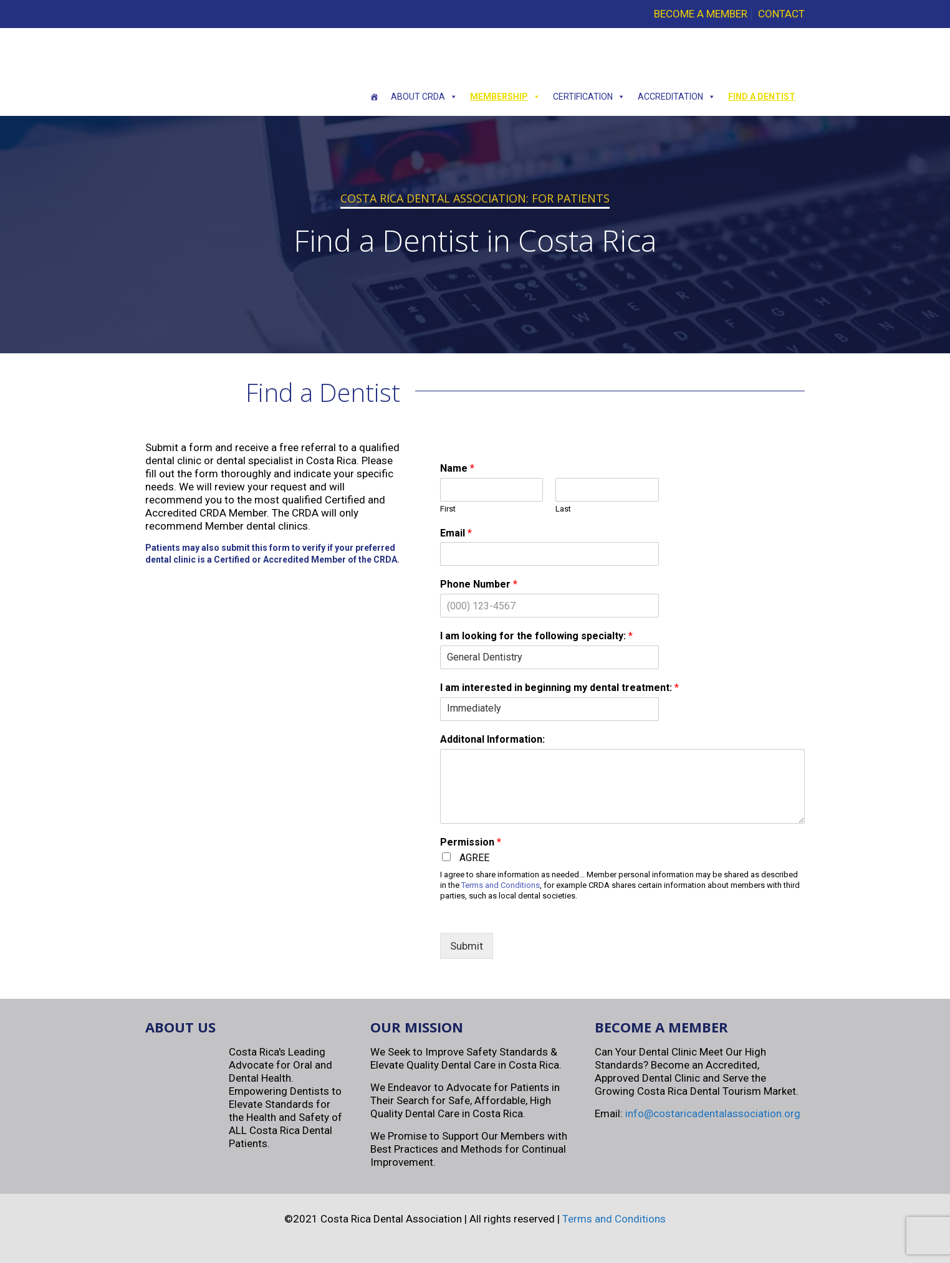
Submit (466, 946)
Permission (470, 842)
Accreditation (677, 96)
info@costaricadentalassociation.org (712, 1113)
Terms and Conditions (500, 885)
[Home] (374, 96)
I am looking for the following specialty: (536, 636)
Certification (589, 96)
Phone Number (478, 584)
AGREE (474, 858)
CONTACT (781, 13)
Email (456, 533)
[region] (475, 234)
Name (457, 468)
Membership (505, 96)
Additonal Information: (492, 739)
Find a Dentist (761, 97)
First (448, 508)
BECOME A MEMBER (700, 13)
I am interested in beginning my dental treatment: (559, 687)
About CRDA (424, 96)
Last (563, 508)
